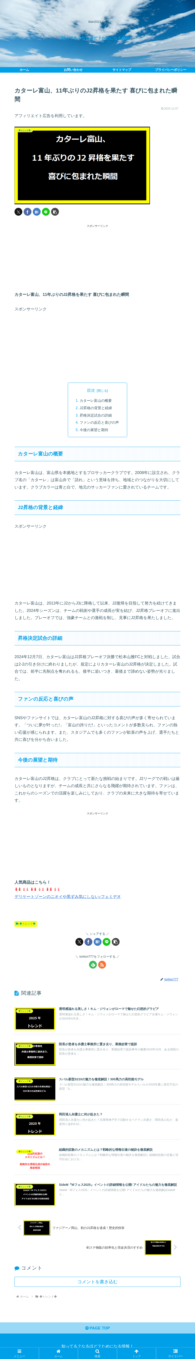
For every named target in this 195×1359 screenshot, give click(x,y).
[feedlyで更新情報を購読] (93, 964)
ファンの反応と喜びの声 (99, 422)
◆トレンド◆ (25, 923)
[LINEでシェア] (46, 212)
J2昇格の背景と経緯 (96, 408)
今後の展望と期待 (94, 430)
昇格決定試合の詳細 (96, 415)
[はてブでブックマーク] (37, 212)
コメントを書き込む (97, 1281)
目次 (91, 390)
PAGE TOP (97, 1328)
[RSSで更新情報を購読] (102, 964)
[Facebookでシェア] (27, 212)
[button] (55, 212)
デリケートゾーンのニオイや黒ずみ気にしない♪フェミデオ (68, 896)
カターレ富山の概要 (96, 400)
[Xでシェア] (18, 212)
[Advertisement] (97, 259)
